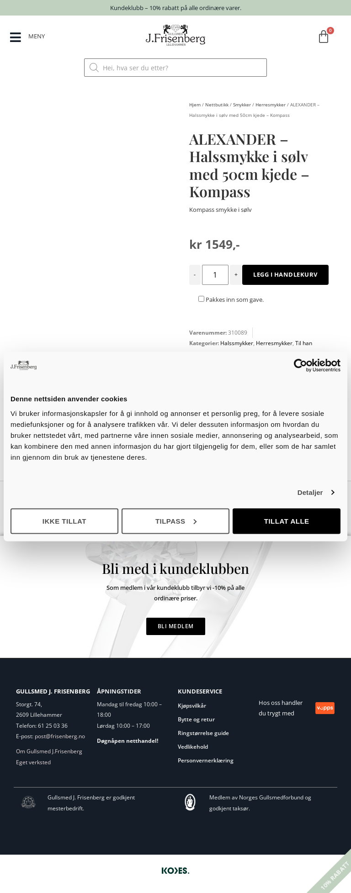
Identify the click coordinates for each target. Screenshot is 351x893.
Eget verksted (33, 762)
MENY (36, 36)
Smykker (242, 104)
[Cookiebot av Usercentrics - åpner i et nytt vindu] (300, 366)
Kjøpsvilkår (192, 705)
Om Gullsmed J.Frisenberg (49, 751)
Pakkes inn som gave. (231, 299)
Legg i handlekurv (285, 274)
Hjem (195, 104)
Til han (303, 343)
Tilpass (176, 521)
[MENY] (15, 37)
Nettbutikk (217, 104)
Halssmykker (236, 343)
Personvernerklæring (206, 760)
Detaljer (310, 492)
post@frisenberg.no (60, 736)
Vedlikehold (193, 747)
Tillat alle (286, 521)
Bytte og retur (196, 719)
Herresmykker (270, 104)
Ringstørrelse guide (203, 733)
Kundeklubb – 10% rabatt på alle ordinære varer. (175, 8)
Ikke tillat (64, 521)
